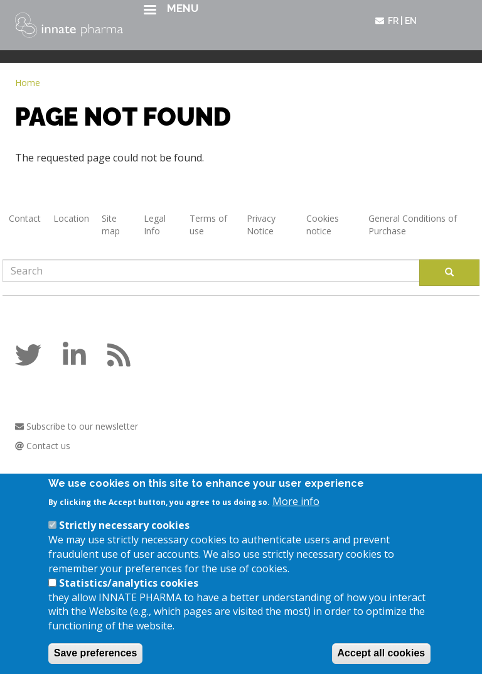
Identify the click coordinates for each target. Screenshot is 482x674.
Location (71, 218)
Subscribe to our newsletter (76, 426)
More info (295, 508)
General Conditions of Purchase (412, 224)
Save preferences (95, 660)
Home (27, 83)
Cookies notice (322, 224)
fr (393, 21)
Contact (25, 218)
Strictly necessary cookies (124, 533)
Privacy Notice (261, 224)
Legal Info (155, 224)
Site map (111, 224)
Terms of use (208, 224)
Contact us (42, 446)
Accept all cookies (382, 660)
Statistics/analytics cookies (128, 590)
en (411, 21)
